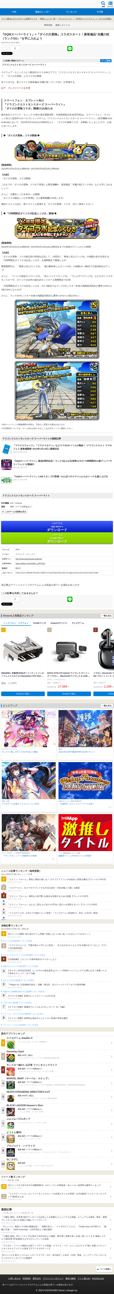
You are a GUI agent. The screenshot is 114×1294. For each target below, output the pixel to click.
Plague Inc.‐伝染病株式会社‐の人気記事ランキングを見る (23, 991)
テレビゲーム (78, 623)
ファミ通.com (83, 1278)
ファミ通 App (11, 4)
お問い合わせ (14, 1278)
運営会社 (37, 1278)
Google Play (57, 538)
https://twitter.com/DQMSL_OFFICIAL (30, 563)
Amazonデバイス (59, 623)
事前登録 (48, 25)
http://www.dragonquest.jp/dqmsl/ (29, 559)
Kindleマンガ (39, 623)
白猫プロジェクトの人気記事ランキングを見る (20, 966)
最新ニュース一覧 (48, 19)
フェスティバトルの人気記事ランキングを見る (20, 1025)
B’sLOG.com (98, 1278)
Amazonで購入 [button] (23, 694)
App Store (57, 527)
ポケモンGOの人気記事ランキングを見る (18, 980)
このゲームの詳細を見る (15, 512)
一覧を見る (107, 616)
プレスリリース (65, 19)
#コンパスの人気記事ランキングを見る (17, 941)
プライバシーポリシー (53, 1278)
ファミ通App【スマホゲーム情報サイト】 (19, 19)
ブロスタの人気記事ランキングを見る (17, 1003)
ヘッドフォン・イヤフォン (16, 623)
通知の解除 (70, 1278)
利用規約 (27, 1278)
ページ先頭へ (105, 1269)
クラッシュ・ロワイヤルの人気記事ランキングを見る (23, 1014)
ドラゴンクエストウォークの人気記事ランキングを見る (24, 955)
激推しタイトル (62, 25)
